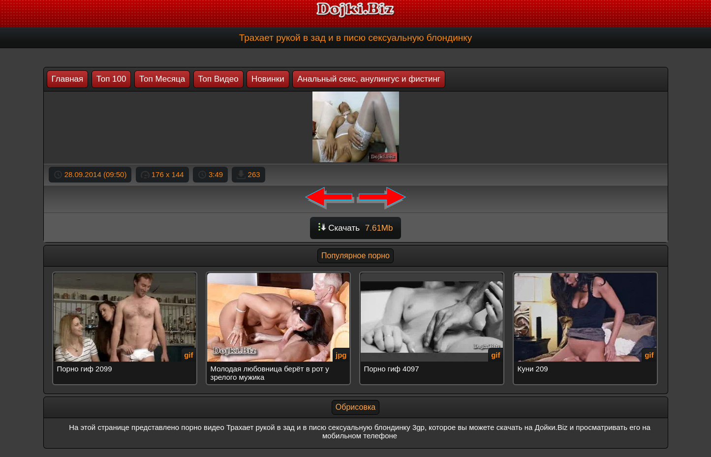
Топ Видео (218, 79)
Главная (68, 79)
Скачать (355, 228)
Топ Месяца (162, 79)
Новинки (267, 79)
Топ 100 (111, 79)
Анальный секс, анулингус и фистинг (368, 79)
